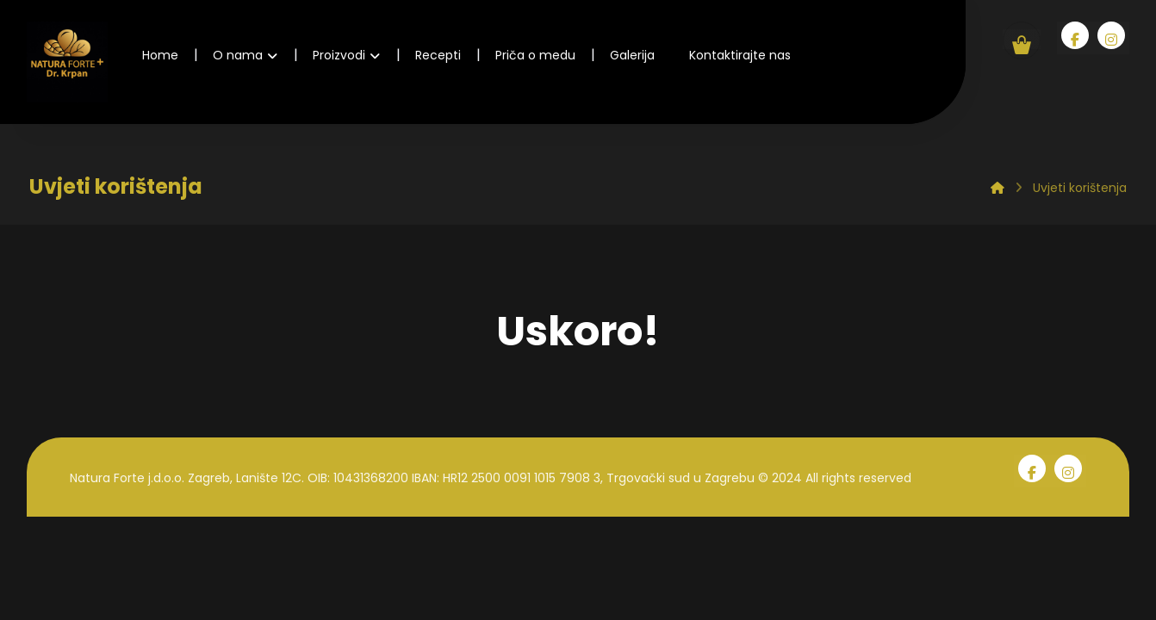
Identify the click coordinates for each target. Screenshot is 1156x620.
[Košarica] (1022, 39)
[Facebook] (1075, 35)
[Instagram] (1111, 35)
